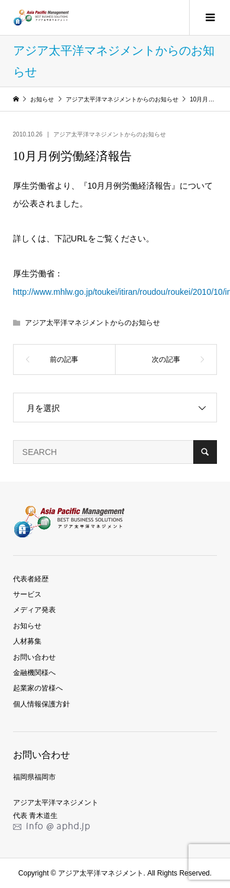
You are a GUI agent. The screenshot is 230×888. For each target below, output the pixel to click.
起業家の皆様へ (38, 688)
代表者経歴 (31, 579)
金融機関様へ (34, 673)
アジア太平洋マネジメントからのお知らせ (109, 134)
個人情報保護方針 (41, 704)
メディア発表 (34, 610)
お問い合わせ (34, 657)
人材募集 (27, 641)
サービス (27, 594)
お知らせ (27, 626)
